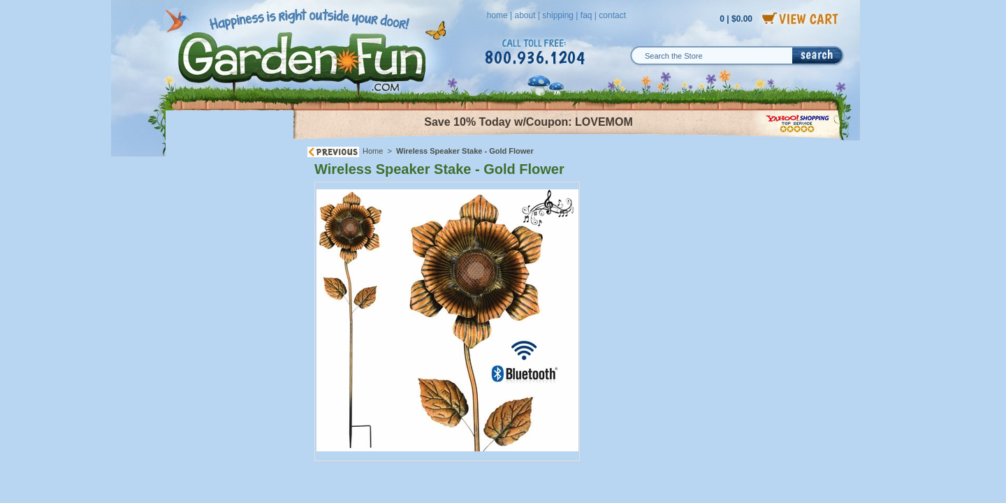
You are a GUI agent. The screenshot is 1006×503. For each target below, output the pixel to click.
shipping (558, 15)
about (524, 15)
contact (612, 15)
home (497, 15)
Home (373, 151)
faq (586, 15)
